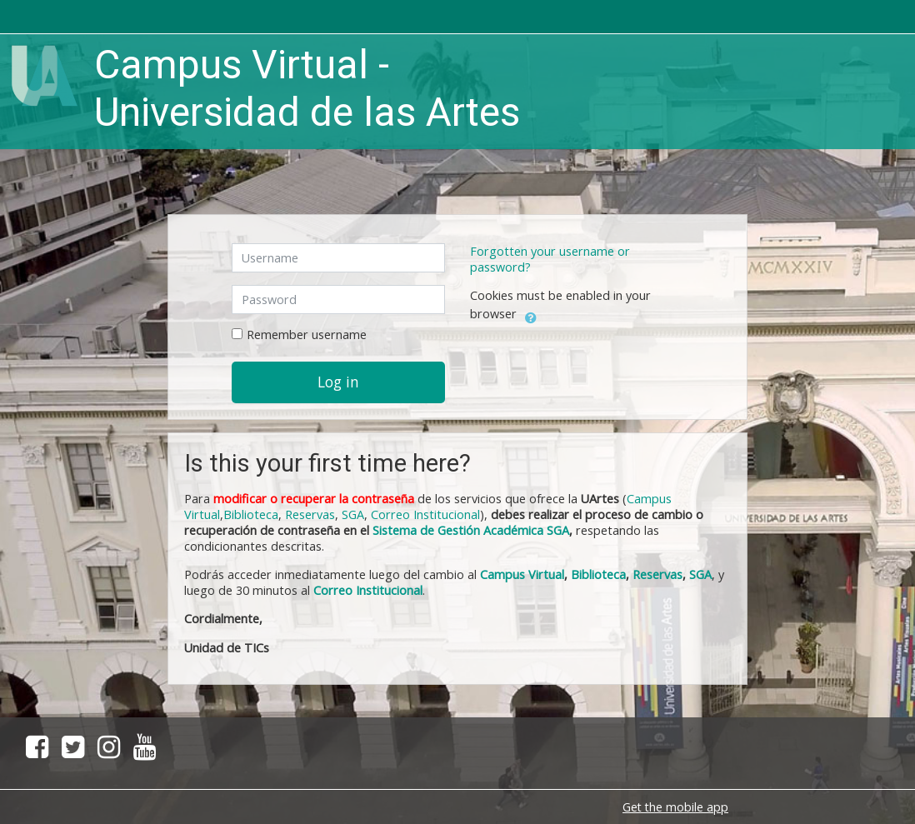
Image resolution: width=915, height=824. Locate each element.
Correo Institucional (425, 514)
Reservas (310, 514)
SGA (353, 514)
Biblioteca (250, 514)
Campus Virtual (522, 574)
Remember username (307, 334)
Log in (338, 382)
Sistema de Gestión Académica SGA (470, 530)
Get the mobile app (675, 807)
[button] (531, 315)
